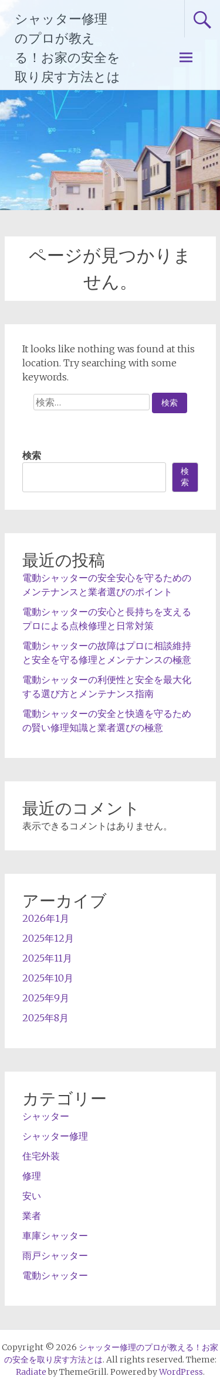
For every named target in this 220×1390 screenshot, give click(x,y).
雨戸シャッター (55, 1255)
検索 (31, 455)
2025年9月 (45, 998)
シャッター (45, 1116)
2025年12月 (48, 938)
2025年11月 (47, 958)
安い (31, 1196)
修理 (31, 1176)
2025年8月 (45, 1018)
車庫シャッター (55, 1235)
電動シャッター (55, 1275)
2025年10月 (47, 978)
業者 (31, 1215)
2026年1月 (45, 918)
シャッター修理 (55, 1136)
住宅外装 (41, 1156)
